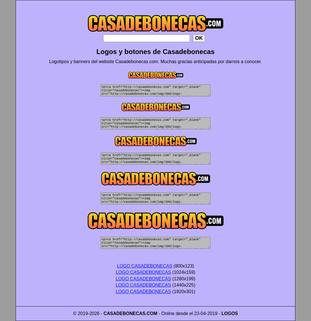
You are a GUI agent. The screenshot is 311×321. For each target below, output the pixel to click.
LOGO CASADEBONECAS (144, 266)
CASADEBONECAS (124, 313)
